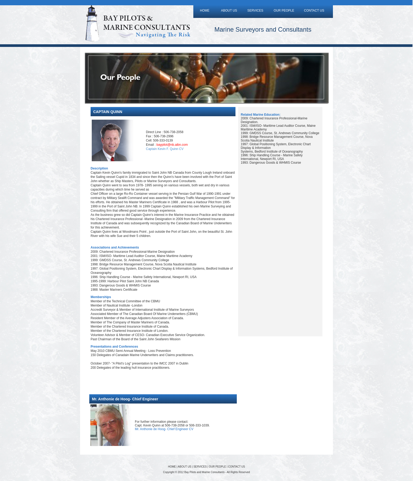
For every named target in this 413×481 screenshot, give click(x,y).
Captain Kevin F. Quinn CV (165, 149)
